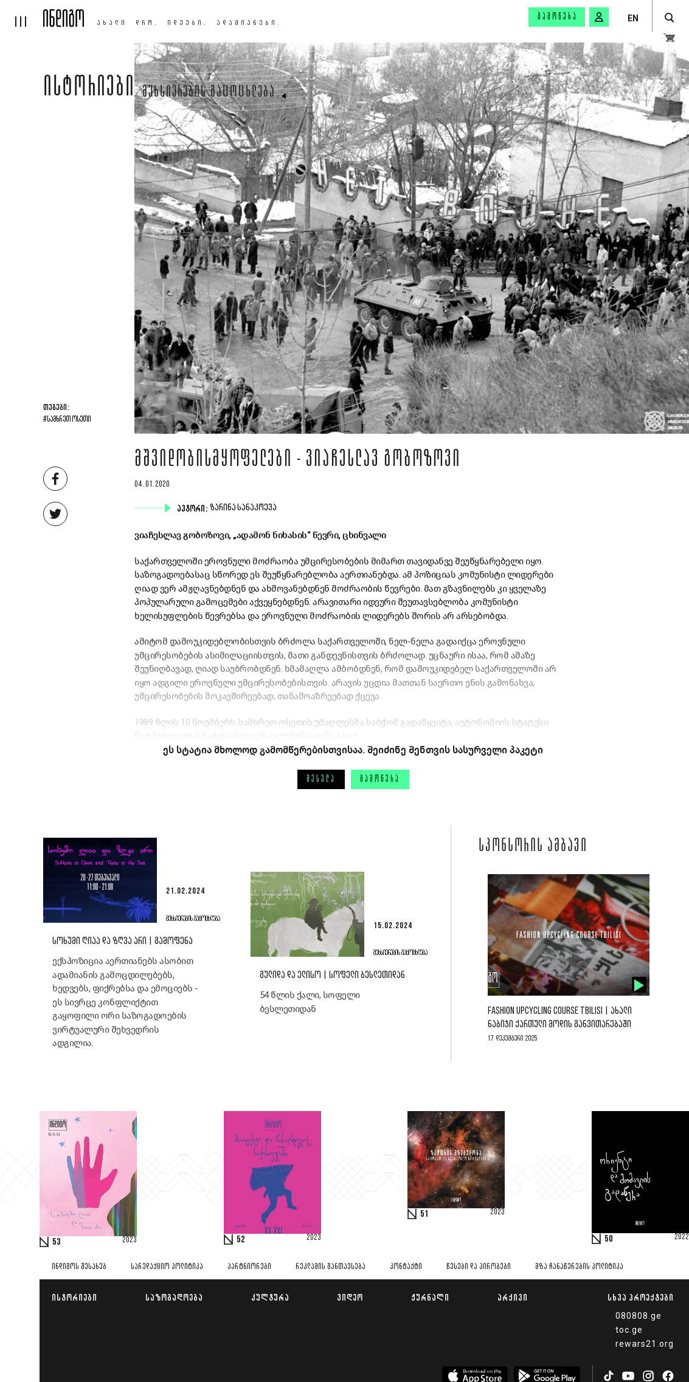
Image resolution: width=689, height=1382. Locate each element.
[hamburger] (21, 13)
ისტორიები (89, 89)
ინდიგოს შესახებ (79, 1266)
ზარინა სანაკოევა (244, 508)
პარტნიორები (249, 1266)
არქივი (512, 1297)
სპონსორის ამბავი (533, 847)
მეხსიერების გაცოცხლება (208, 93)
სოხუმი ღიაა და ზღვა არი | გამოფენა (122, 941)
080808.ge (638, 1316)
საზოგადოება (174, 1297)
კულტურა (270, 1297)
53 (56, 1242)
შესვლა (321, 779)
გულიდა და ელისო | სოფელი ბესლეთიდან (332, 975)
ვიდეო (350, 1297)
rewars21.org (644, 1344)
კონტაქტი (406, 1266)
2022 (681, 1237)
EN (633, 18)
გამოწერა (558, 17)
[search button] (669, 18)
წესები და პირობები (478, 1266)
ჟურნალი (430, 1297)
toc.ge (629, 1330)
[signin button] (599, 17)
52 (241, 1240)
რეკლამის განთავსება (330, 1266)
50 (608, 1239)
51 (424, 1214)
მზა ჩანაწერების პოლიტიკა (579, 1266)
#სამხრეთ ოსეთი (67, 420)
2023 (129, 1240)
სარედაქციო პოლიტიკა (167, 1266)
